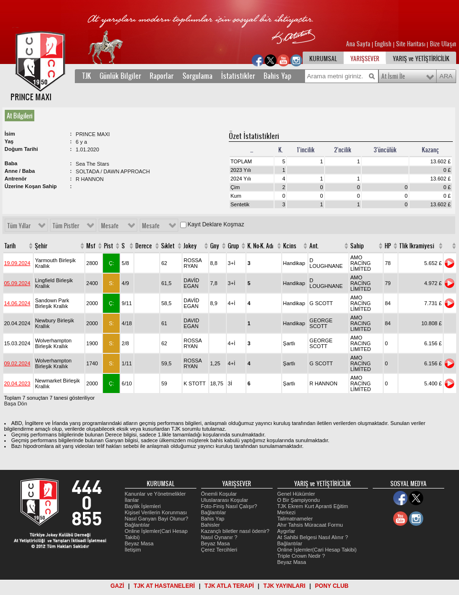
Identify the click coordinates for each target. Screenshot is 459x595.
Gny (214, 246)
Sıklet (167, 246)
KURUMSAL (323, 58)
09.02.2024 (17, 363)
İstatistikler (238, 76)
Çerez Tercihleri (219, 549)
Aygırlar (286, 531)
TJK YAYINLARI (285, 586)
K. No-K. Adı (260, 246)
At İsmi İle (393, 76)
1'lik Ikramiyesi (416, 246)
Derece (143, 246)
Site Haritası (411, 44)
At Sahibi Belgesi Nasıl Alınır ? (312, 537)
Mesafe (110, 226)
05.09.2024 (17, 283)
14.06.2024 (17, 303)
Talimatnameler (295, 518)
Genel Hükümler (296, 494)
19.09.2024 (17, 263)
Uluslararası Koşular (224, 500)
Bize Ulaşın (443, 44)
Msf (90, 246)
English (383, 44)
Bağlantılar (137, 525)
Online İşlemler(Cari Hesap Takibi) (317, 549)
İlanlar (132, 500)
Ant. (313, 246)
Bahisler (210, 525)
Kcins (289, 246)
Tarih (10, 246)
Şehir (41, 246)
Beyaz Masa (139, 543)
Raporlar (161, 76)
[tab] (21, 115)
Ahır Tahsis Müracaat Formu (310, 525)
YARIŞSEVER (364, 58)
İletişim (133, 549)
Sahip (357, 246)
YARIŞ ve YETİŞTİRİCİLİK (421, 58)
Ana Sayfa (359, 44)
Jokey (190, 246)
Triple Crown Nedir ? (301, 556)
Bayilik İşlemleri (143, 506)
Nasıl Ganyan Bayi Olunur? (156, 518)
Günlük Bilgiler (120, 76)
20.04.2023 (17, 383)
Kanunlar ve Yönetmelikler (155, 494)
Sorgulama (198, 76)
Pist (108, 246)
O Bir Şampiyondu (298, 500)
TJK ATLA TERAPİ (229, 586)
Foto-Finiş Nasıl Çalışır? (229, 506)
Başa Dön (15, 403)
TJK (86, 76)
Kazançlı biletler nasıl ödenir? (235, 531)
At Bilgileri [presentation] (19, 115)
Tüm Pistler (65, 226)
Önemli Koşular (219, 494)
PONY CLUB (331, 586)
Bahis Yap (277, 76)
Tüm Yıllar (19, 226)
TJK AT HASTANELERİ (163, 586)
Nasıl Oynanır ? (219, 537)
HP (388, 246)
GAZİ (117, 586)
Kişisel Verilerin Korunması (156, 512)
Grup (233, 246)
